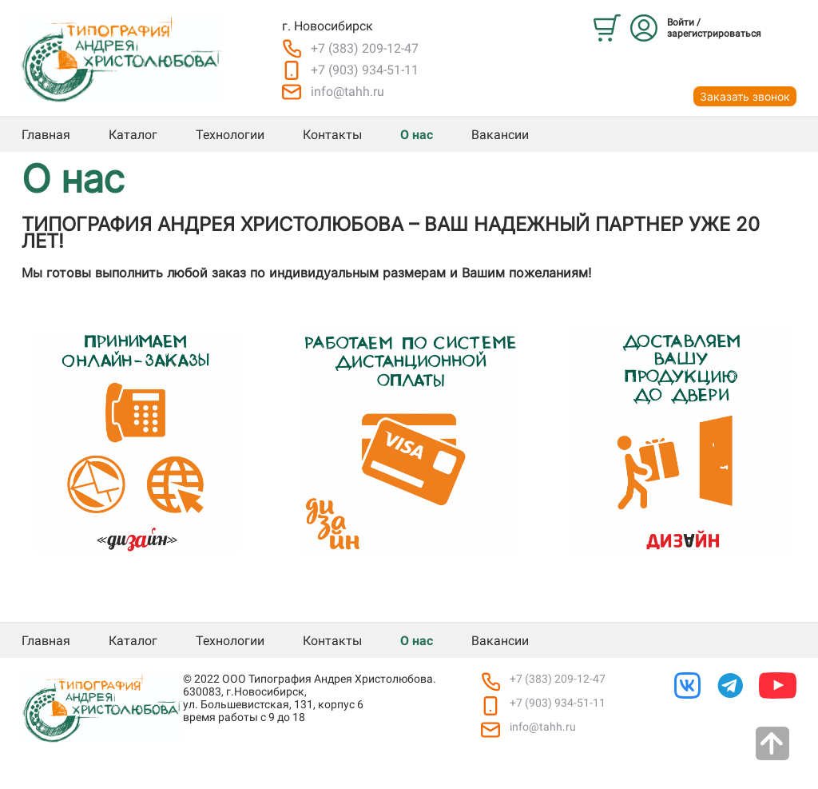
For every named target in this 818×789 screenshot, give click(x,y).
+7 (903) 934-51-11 (365, 70)
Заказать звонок (745, 96)
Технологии (230, 134)
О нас (416, 134)
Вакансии (500, 134)
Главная (46, 134)
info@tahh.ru (347, 91)
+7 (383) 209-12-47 (365, 48)
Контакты (332, 134)
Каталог (133, 134)
